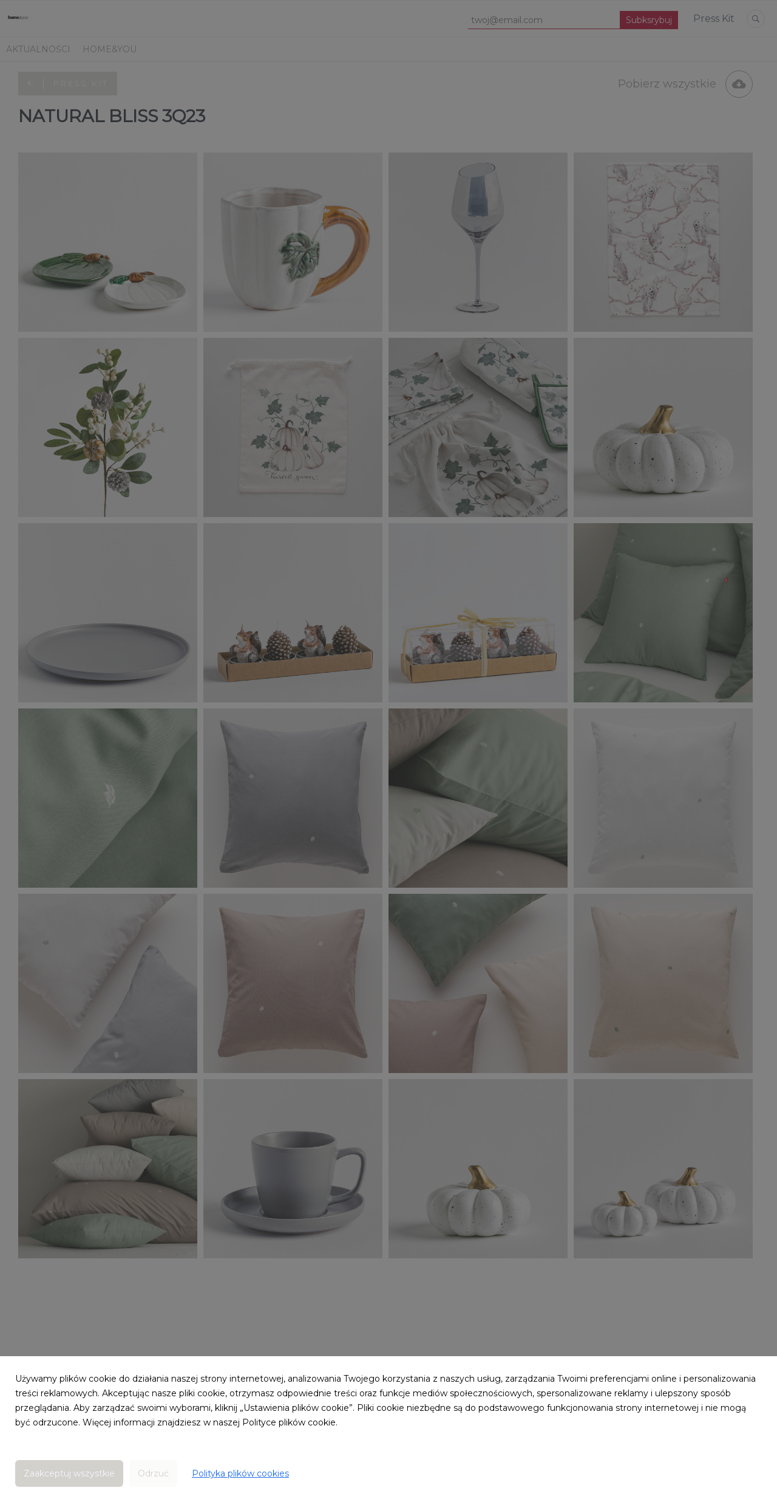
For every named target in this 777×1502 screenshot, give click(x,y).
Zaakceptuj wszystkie (69, 1473)
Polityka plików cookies (240, 1473)
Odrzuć (153, 1473)
